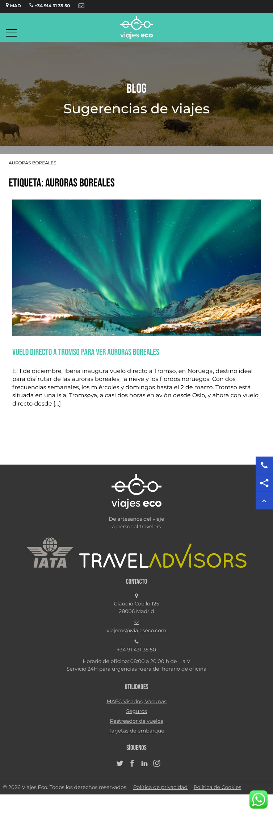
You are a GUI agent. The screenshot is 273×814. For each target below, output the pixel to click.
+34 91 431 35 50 (136, 650)
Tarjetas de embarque (136, 731)
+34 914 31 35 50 (49, 5)
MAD (13, 5)
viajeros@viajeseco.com (136, 630)
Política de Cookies (218, 787)
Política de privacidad (160, 787)
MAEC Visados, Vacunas (136, 701)
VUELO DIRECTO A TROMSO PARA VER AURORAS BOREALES (85, 352)
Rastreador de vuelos (136, 721)
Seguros (136, 711)
